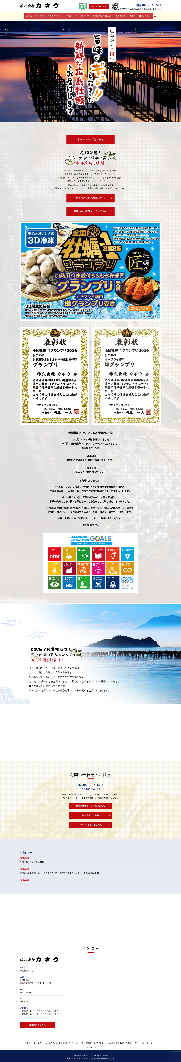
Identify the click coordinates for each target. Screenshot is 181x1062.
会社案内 (40, 15)
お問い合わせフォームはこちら (90, 208)
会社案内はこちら (37, 1022)
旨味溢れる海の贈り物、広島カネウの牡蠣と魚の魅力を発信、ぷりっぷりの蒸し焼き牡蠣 (59, 870)
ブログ (131, 15)
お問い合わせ (143, 15)
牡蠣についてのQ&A (101, 15)
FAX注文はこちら (99, 6)
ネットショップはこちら (90, 137)
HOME (30, 15)
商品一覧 (85, 15)
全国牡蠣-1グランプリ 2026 (32, 859)
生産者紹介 (120, 15)
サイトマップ (90, 1045)
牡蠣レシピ (72, 15)
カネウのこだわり (56, 15)
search (154, 15)
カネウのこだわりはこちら (90, 195)
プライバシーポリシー (144, 1041)
